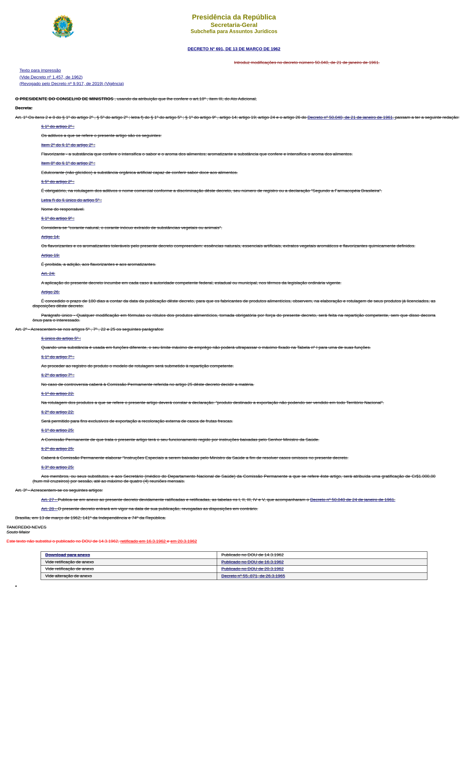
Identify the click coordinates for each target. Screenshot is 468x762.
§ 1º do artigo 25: (57, 430)
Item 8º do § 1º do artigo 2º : (68, 163)
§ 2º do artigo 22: (57, 412)
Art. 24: (48, 273)
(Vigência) (114, 83)
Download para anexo (67, 554)
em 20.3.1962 (184, 541)
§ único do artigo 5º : (61, 338)
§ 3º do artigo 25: (57, 467)
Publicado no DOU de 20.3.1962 (252, 568)
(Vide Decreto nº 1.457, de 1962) (51, 77)
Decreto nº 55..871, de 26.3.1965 (253, 575)
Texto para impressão (40, 70)
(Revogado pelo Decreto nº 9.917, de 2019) (62, 83)
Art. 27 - (49, 499)
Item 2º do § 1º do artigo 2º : (68, 144)
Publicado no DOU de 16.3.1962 (252, 561)
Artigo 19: (50, 255)
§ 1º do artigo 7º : (57, 356)
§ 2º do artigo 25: (57, 448)
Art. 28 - (49, 508)
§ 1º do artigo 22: (57, 393)
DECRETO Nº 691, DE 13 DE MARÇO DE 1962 (234, 48)
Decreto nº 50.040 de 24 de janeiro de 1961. (352, 499)
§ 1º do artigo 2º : (57, 126)
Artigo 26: (50, 291)
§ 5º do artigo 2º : (57, 181)
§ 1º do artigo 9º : (57, 218)
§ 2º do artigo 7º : (57, 375)
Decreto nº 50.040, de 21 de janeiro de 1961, (351, 117)
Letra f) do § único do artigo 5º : (71, 200)
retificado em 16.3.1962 (143, 541)
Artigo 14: (50, 236)
